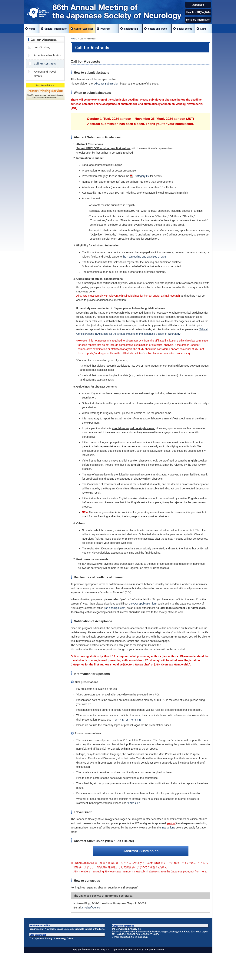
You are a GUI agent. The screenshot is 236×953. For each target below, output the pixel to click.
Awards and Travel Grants (45, 73)
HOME (74, 39)
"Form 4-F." (133, 803)
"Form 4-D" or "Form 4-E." (127, 719)
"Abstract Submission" (106, 83)
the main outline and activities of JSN (144, 256)
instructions (168, 827)
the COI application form (143, 603)
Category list (142, 176)
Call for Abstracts (45, 63)
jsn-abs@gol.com (115, 607)
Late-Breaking (42, 47)
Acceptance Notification (47, 55)
